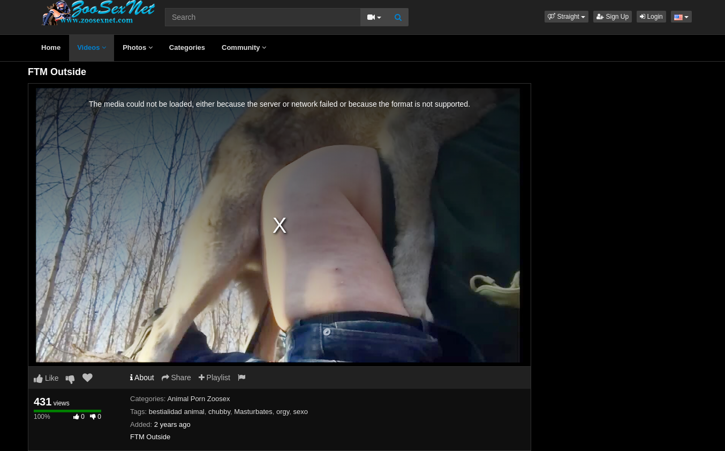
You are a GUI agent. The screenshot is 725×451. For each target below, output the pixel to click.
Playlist (214, 377)
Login (651, 16)
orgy (282, 412)
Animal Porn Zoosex (198, 399)
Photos (138, 47)
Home (51, 47)
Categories (187, 47)
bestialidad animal (177, 412)
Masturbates (253, 412)
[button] (566, 17)
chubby (219, 412)
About (142, 377)
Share (176, 377)
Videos (91, 47)
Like (46, 378)
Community (244, 47)
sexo (300, 412)
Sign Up (612, 16)
